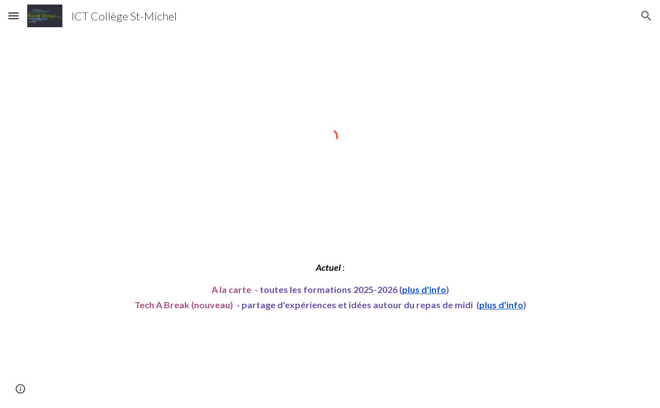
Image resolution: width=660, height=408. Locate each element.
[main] (329, 293)
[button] (13, 15)
